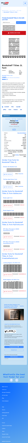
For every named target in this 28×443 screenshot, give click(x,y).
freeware (16, 109)
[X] (16, 380)
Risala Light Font (7, 198)
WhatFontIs (5, 10)
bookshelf (6, 106)
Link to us (4, 389)
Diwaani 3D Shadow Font (10, 166)
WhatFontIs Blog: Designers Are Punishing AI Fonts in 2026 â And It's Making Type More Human (14, 306)
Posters (17, 155)
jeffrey (4, 109)
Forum (3, 422)
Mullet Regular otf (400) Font (11, 279)
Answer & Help (7, 328)
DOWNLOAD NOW (14, 33)
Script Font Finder (6, 437)
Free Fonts (4, 415)
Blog (3, 398)
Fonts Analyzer (5, 401)
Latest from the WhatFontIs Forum (12, 324)
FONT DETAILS (8, 174)
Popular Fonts (5, 434)
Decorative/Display (21, 133)
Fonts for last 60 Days (7, 425)
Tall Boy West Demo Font (10, 179)
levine (10, 109)
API (3, 418)
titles (12, 106)
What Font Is (5, 386)
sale (21, 109)
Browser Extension (6, 392)
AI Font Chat (5, 395)
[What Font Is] (5, 3)
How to (3, 409)
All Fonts (12, 10)
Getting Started (5, 412)
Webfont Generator (14, 356)
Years (3, 431)
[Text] (9, 22)
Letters (3, 428)
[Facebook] (11, 380)
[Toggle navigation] (25, 3)
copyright (18, 106)
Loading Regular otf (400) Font (11, 262)
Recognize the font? (14, 346)
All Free (19, 10)
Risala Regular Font (8, 210)
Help (3, 407)
